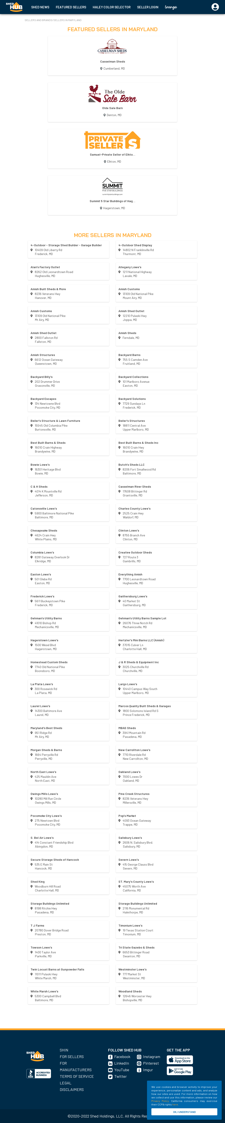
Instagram (151, 1056)
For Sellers (72, 1056)
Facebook (122, 1056)
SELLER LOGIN (147, 7)
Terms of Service (77, 1076)
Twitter (120, 1076)
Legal (65, 1082)
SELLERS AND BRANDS (38, 20)
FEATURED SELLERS (71, 7)
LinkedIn (121, 1063)
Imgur (148, 1069)
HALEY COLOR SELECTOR (112, 7)
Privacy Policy (160, 1100)
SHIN (64, 1050)
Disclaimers (72, 1089)
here (175, 1104)
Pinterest (151, 1063)
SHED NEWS (40, 7)
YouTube (121, 1069)
